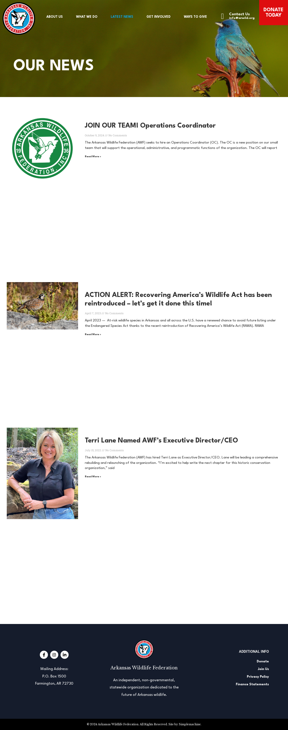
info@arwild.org (241, 18)
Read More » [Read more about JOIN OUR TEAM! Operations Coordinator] (93, 156)
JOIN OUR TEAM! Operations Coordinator (150, 126)
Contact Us (239, 14)
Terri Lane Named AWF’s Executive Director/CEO (161, 441)
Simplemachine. (190, 724)
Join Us (263, 669)
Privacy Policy (258, 677)
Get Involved (158, 16)
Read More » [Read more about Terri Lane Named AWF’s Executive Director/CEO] (93, 477)
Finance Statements (252, 684)
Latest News (122, 16)
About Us (54, 16)
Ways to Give (195, 16)
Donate (263, 661)
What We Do (86, 16)
